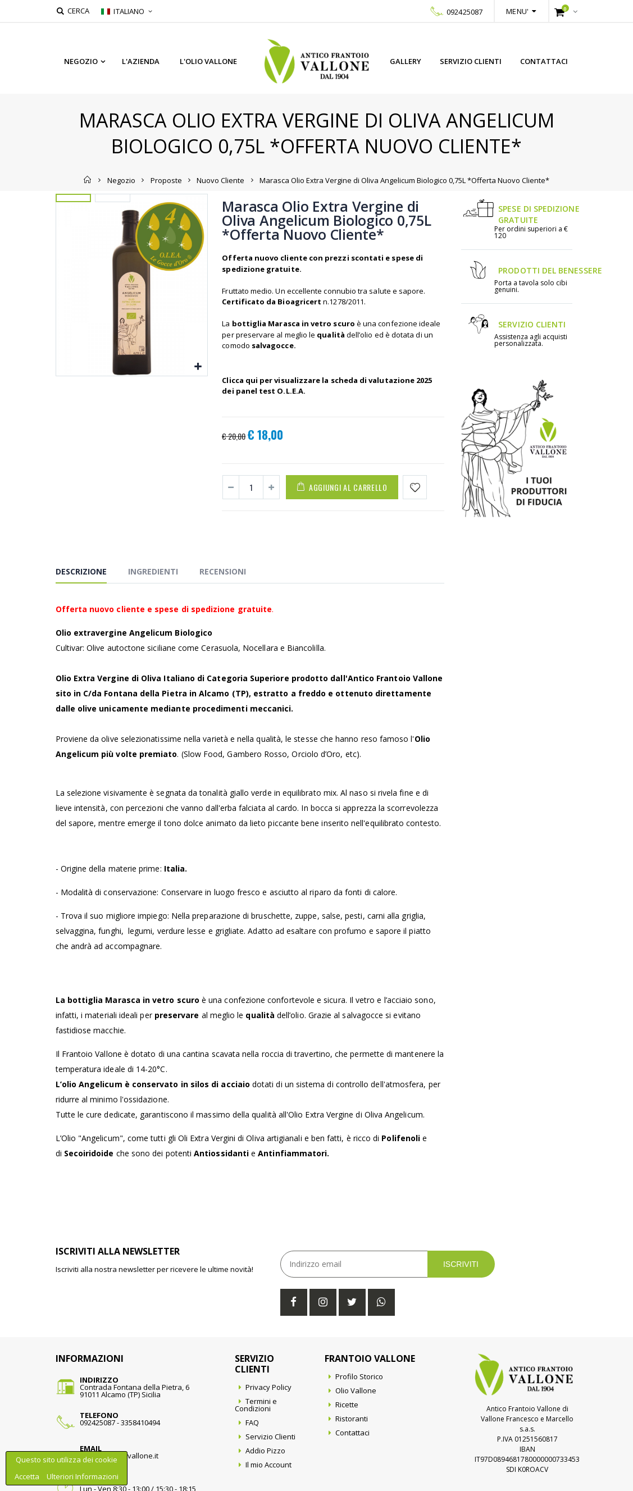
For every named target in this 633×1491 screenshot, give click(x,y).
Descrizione (81, 571)
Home (88, 179)
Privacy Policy (268, 1387)
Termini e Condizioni (255, 1405)
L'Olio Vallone (208, 61)
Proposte (166, 180)
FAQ (252, 1422)
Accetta (28, 1476)
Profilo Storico (359, 1376)
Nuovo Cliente (220, 180)
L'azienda (141, 61)
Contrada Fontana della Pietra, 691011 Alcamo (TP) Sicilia (134, 1390)
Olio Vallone (355, 1390)
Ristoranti (351, 1419)
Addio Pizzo (265, 1451)
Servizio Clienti (471, 61)
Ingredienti (153, 571)
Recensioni (222, 571)
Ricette (346, 1404)
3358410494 (140, 1422)
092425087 (464, 12)
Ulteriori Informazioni (83, 1476)
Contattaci (544, 61)
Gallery (405, 61)
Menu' (517, 11)
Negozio (81, 61)
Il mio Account (268, 1465)
